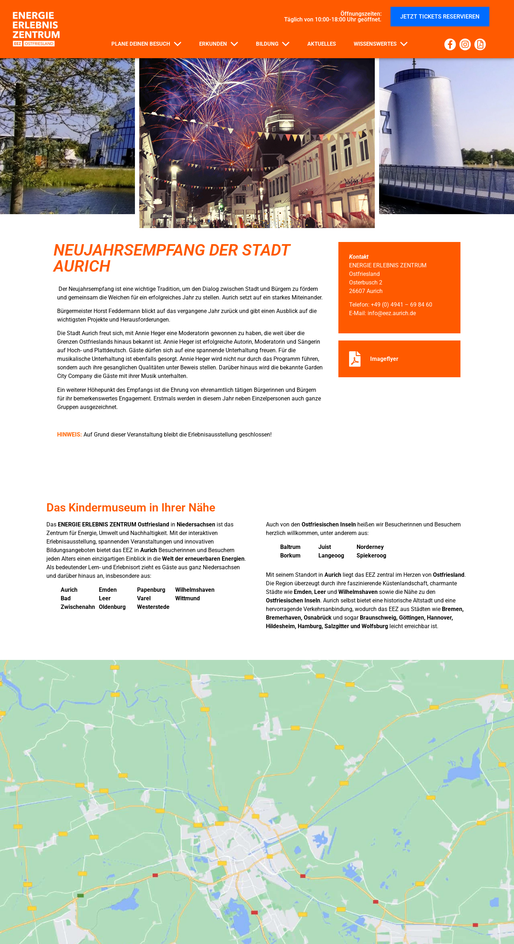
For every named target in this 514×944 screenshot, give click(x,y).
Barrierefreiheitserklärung (332, 915)
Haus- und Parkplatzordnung (175, 915)
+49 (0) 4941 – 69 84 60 (401, 304)
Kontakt (103, 915)
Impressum (407, 915)
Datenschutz (255, 915)
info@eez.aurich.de (392, 313)
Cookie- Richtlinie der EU (257, 932)
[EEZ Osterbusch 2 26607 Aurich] (257, 704)
